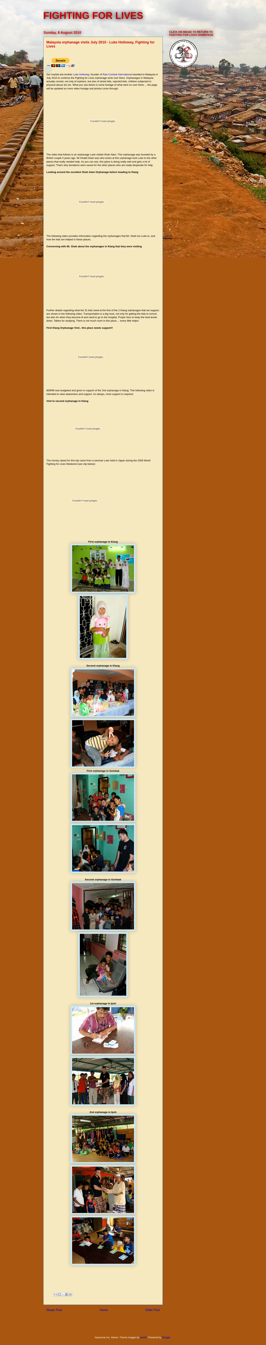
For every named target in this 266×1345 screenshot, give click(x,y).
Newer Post (54, 1310)
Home (104, 1310)
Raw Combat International (117, 74)
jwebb (143, 1337)
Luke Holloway (81, 74)
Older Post (152, 1310)
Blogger (166, 1337)
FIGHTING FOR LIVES (93, 15)
